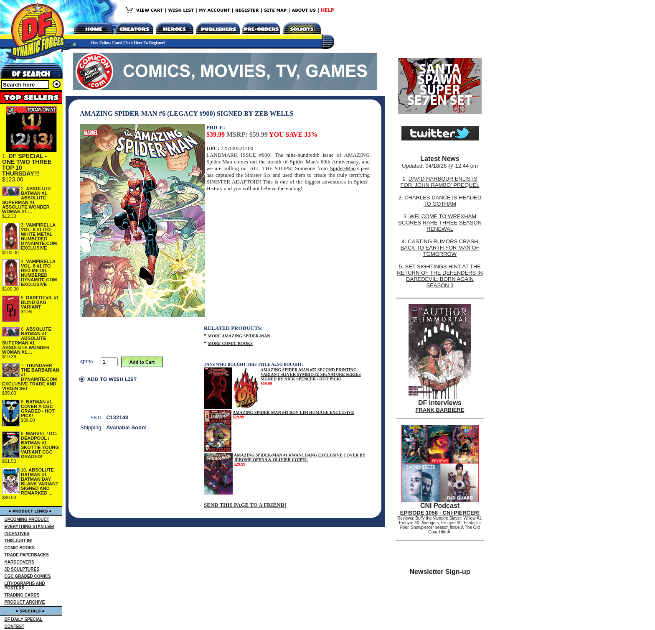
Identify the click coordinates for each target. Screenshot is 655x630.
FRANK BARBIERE (440, 410)
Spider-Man (219, 161)
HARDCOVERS (19, 562)
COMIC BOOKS (20, 548)
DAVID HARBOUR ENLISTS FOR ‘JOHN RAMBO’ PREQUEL (440, 182)
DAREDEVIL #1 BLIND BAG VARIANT (40, 302)
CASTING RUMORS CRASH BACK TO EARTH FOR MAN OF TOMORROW (439, 247)
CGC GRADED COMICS (28, 576)
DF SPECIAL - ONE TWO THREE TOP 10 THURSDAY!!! (26, 165)
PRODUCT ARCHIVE (25, 602)
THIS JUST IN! (19, 540)
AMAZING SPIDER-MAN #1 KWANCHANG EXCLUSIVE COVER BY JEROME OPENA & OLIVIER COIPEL (300, 457)
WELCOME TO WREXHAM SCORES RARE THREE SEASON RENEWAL (440, 222)
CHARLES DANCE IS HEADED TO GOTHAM (442, 200)
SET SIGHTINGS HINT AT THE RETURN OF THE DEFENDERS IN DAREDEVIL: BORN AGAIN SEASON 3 (440, 275)
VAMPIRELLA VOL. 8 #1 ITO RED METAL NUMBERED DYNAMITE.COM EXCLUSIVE (39, 273)
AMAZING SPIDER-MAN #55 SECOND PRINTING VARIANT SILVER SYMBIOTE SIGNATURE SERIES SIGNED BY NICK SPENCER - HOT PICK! (311, 374)
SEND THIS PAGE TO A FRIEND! (245, 505)
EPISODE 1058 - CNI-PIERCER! (440, 513)
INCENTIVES (17, 533)
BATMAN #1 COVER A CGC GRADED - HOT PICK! (38, 408)
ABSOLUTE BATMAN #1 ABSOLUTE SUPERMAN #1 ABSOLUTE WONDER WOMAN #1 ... (26, 200)
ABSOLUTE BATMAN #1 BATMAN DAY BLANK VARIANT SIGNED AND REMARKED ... (39, 481)
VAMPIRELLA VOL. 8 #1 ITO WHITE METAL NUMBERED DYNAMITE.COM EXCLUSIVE (39, 236)
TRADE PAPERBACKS (27, 555)
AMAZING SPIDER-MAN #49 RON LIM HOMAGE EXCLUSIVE (293, 412)
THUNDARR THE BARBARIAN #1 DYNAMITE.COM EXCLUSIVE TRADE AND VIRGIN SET (30, 377)
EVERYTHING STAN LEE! (29, 526)
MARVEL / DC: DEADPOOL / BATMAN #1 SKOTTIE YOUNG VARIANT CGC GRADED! (40, 445)
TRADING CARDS (22, 595)
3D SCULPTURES (22, 569)
